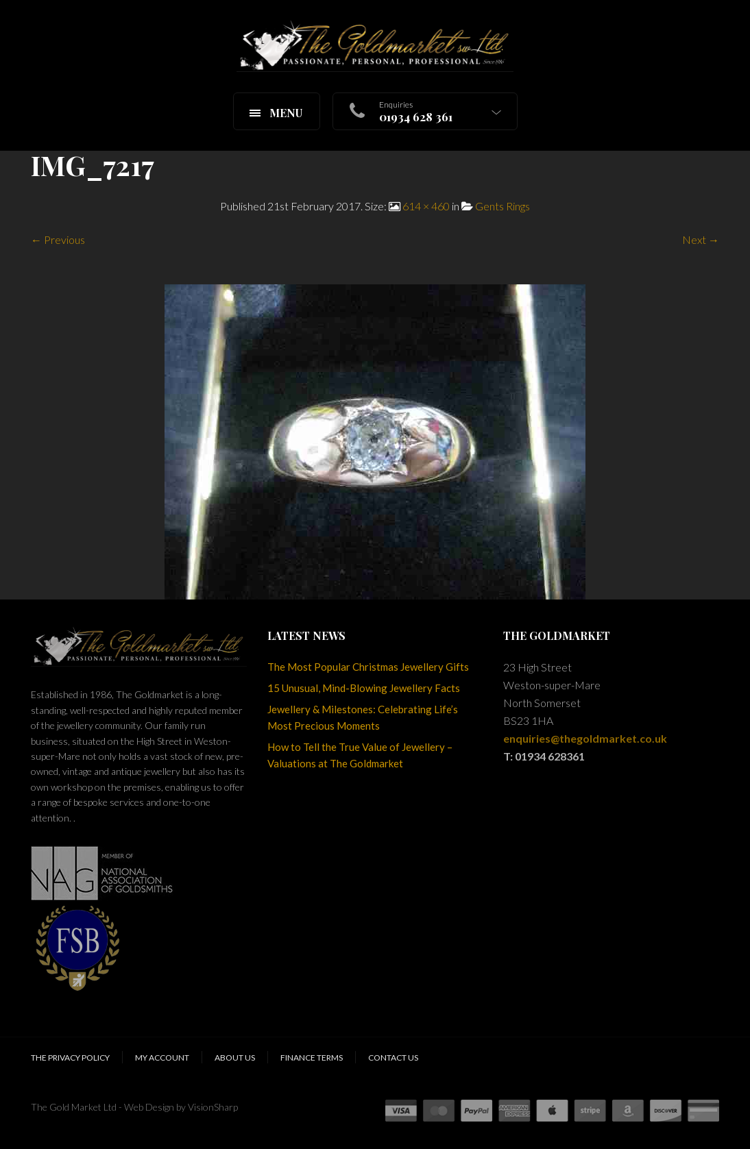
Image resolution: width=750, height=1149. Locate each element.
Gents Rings (502, 205)
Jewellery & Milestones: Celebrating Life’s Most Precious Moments (362, 717)
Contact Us (393, 1057)
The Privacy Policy (70, 1057)
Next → (700, 239)
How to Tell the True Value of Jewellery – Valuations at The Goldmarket (359, 755)
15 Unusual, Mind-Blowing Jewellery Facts (363, 688)
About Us (235, 1057)
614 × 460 (426, 205)
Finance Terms (311, 1057)
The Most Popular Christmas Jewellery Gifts (368, 666)
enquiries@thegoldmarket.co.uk (585, 738)
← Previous (58, 239)
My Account (162, 1057)
